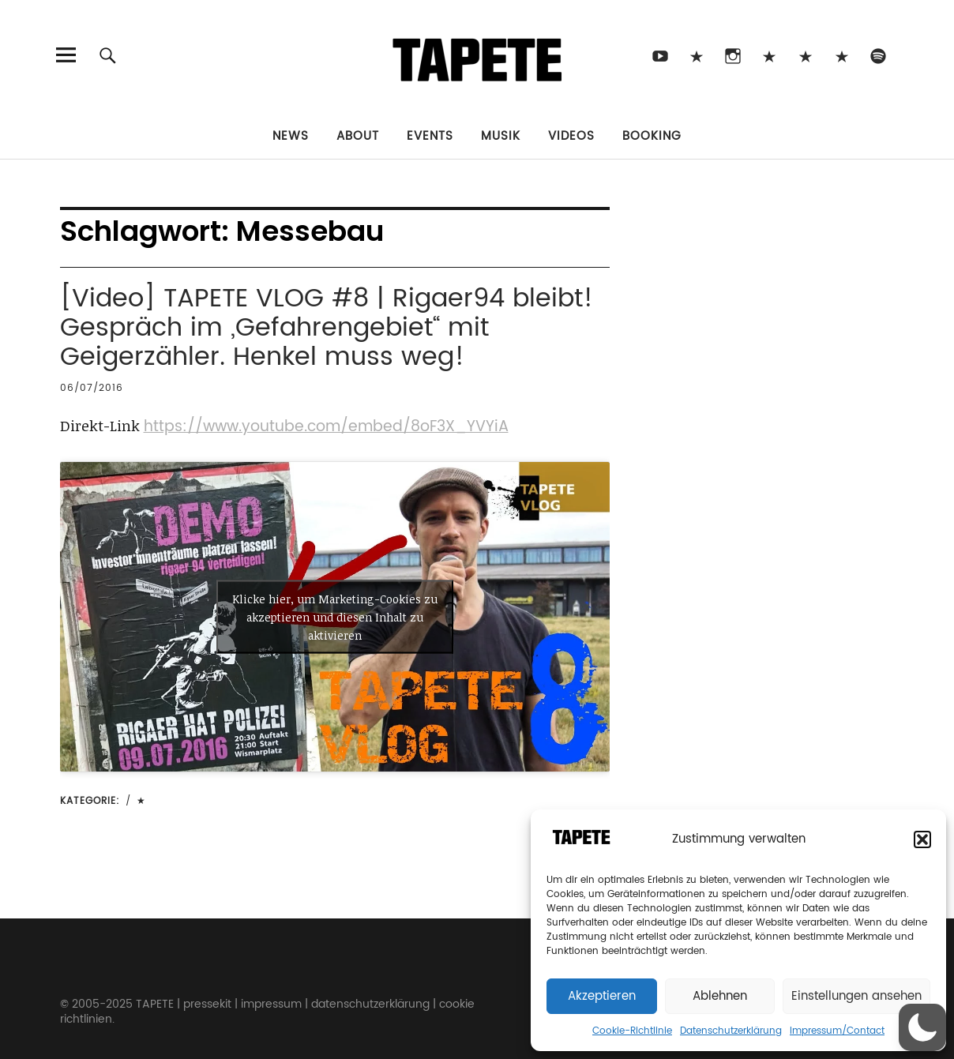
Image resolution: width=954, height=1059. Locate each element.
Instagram (733, 55)
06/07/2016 (91, 388)
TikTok (697, 55)
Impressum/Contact (837, 1030)
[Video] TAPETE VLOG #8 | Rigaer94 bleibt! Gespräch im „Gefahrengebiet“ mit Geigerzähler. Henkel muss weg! (326, 328)
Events (430, 136)
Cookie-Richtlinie (632, 1030)
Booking (652, 136)
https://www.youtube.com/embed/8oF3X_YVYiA (326, 427)
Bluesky (769, 55)
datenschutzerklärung (370, 1004)
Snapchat (806, 55)
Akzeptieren (602, 996)
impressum (271, 1004)
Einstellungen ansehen (856, 996)
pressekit (207, 1004)
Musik (500, 136)
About (357, 136)
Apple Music (842, 55)
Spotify (878, 55)
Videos (571, 136)
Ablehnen (720, 996)
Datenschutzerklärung (731, 1030)
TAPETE (155, 1004)
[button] (922, 839)
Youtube (660, 55)
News (290, 136)
